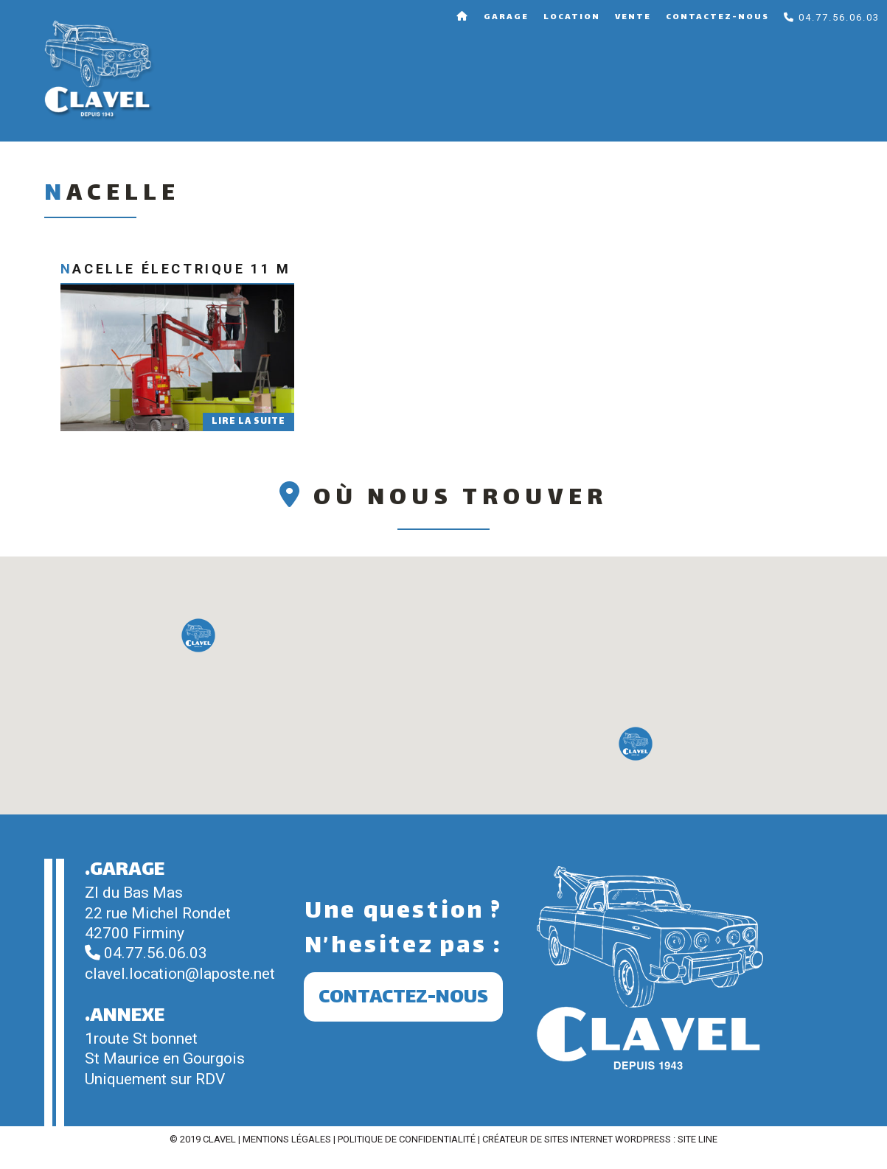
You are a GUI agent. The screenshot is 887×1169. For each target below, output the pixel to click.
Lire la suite (248, 421)
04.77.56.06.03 (832, 17)
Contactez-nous (717, 17)
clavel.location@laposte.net (180, 974)
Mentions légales (287, 1139)
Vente (633, 17)
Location (571, 17)
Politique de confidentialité (407, 1139)
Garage (506, 17)
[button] (198, 635)
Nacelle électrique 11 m (175, 268)
